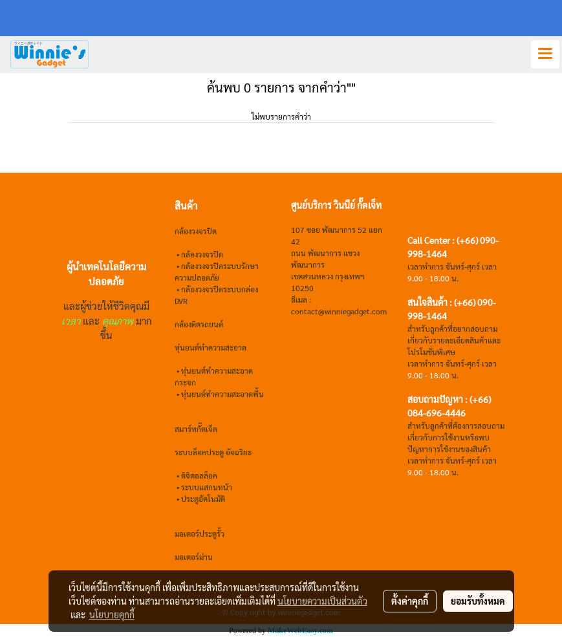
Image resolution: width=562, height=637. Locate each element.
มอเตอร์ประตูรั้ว (199, 533)
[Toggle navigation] (545, 54)
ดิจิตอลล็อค (199, 475)
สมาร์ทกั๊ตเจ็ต (196, 429)
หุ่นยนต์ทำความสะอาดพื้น (222, 394)
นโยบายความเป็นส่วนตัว (322, 601)
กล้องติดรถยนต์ (199, 324)
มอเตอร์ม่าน (194, 557)
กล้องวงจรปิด (202, 254)
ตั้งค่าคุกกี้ (409, 601)
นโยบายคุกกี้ (112, 614)
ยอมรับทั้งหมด (478, 601)
